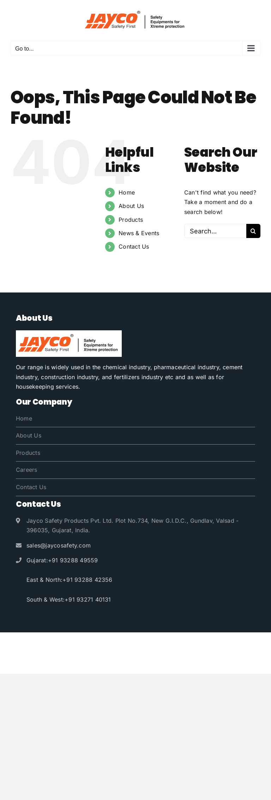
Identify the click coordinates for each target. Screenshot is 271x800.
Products (131, 219)
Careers (26, 469)
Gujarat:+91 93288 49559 (62, 560)
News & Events (139, 233)
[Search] (253, 231)
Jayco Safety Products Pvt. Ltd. (131, 643)
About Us (131, 205)
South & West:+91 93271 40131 (68, 599)
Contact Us (134, 246)
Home (127, 192)
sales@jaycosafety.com (58, 545)
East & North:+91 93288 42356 (69, 579)
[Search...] (215, 231)
